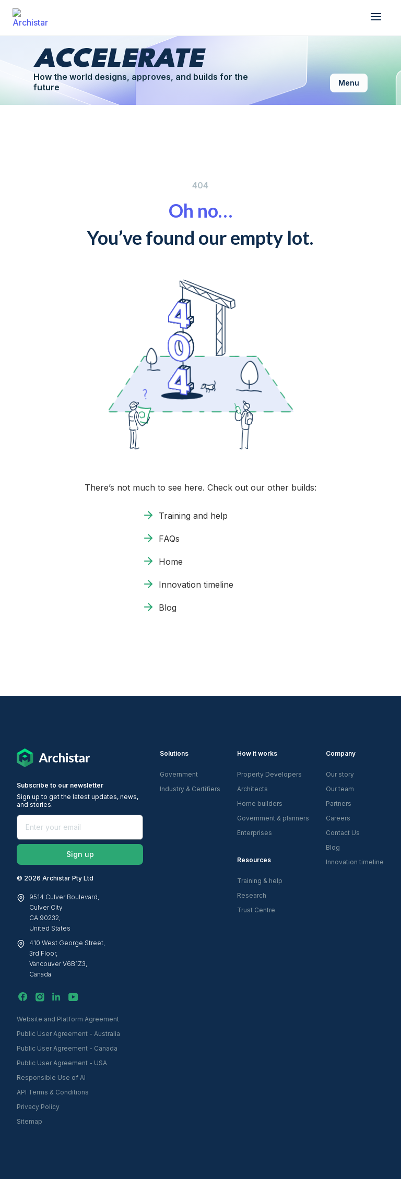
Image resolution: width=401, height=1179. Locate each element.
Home (171, 561)
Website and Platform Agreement (68, 1019)
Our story (340, 774)
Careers (338, 818)
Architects (252, 789)
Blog (167, 607)
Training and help (193, 515)
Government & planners (273, 818)
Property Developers (269, 774)
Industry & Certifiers (190, 789)
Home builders (259, 803)
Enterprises (254, 833)
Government (179, 774)
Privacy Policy (38, 1107)
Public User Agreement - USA (62, 1063)
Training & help (259, 881)
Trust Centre (256, 910)
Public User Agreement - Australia (68, 1034)
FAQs (169, 538)
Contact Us (343, 833)
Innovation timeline (196, 584)
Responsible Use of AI (51, 1077)
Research (251, 895)
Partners (338, 803)
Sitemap (29, 1121)
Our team (340, 789)
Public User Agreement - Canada (67, 1048)
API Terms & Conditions (53, 1092)
